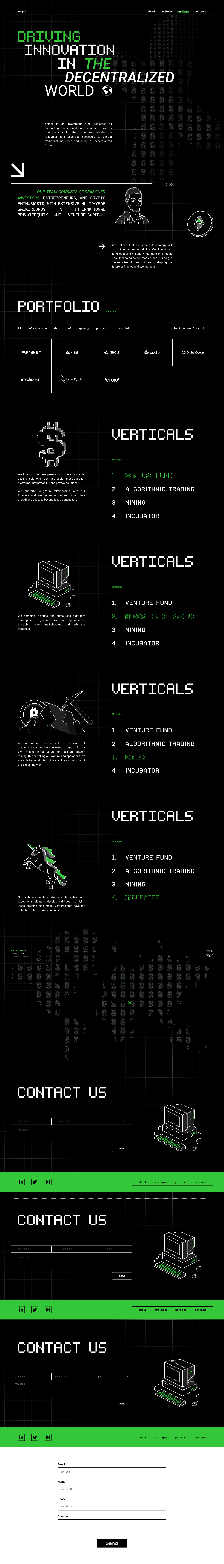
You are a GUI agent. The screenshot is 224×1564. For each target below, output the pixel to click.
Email (61, 1464)
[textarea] (73, 1133)
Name (61, 1481)
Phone (62, 1499)
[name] (32, 1121)
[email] (73, 1121)
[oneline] (125, 1249)
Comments (65, 1516)
